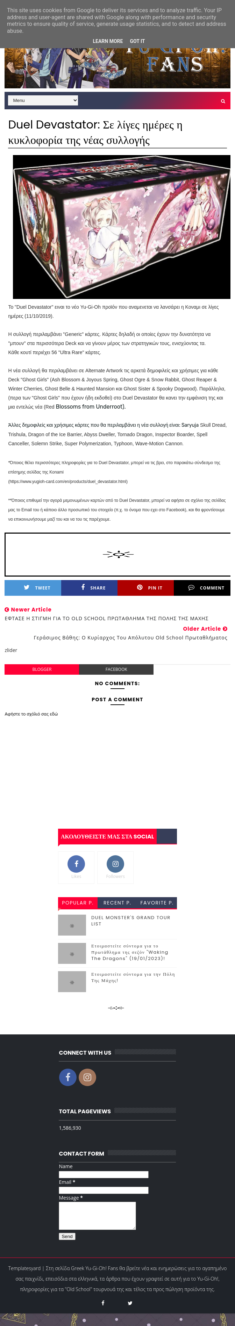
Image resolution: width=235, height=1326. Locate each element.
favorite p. (157, 902)
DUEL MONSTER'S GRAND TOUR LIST (131, 920)
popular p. (77, 902)
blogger (41, 669)
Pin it (149, 587)
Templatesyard (24, 1273)
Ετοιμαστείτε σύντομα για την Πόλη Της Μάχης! (133, 977)
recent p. (117, 902)
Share (93, 587)
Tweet (37, 587)
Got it (137, 41)
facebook (116, 669)
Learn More (108, 41)
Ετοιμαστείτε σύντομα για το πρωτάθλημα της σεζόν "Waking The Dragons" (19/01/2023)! (130, 952)
